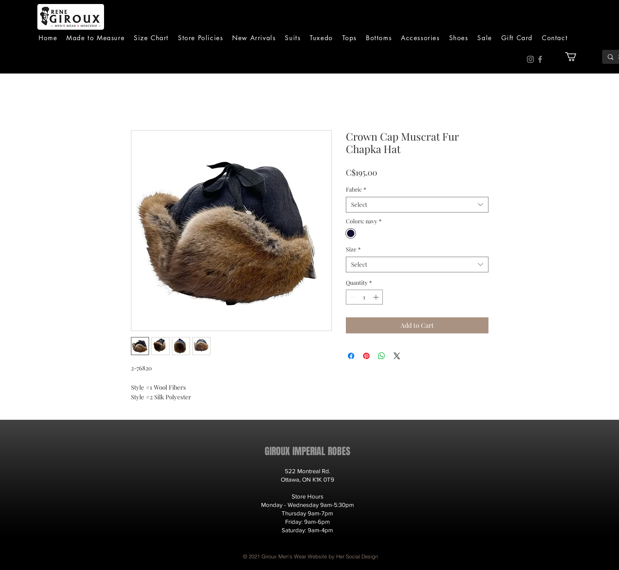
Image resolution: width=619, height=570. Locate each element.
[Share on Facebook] (351, 356)
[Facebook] (540, 59)
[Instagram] (530, 59)
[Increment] (377, 297)
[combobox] (417, 204)
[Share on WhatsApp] (381, 356)
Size (353, 249)
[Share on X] (397, 356)
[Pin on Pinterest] (366, 356)
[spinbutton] (364, 297)
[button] (292, 38)
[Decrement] (352, 297)
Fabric (356, 189)
